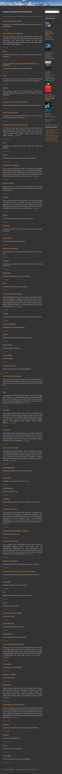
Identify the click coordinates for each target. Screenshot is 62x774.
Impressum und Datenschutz (22, 769)
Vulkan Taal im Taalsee (10, 112)
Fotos (45, 2)
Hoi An (5, 602)
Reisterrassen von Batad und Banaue (15, 102)
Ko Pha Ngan (7, 755)
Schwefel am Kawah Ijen (11, 165)
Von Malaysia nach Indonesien (13, 294)
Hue (4, 592)
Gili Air (5, 155)
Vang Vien (6, 498)
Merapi (5, 215)
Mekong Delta (7, 634)
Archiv (35, 769)
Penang (5, 313)
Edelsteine (47, 115)
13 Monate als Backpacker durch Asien (15, 125)
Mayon (5, 51)
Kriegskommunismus (10, 509)
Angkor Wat (7, 685)
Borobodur (6, 225)
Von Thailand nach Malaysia (12, 376)
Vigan (5, 75)
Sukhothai (6, 410)
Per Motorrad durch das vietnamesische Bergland (19, 571)
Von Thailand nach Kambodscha (13, 704)
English (57, 2)
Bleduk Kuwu (7, 238)
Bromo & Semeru (8, 183)
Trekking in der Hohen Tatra (52, 130)
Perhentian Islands (9, 365)
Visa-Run (6, 197)
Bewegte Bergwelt (49, 32)
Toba (4, 283)
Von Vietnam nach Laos (10, 541)
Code (40, 2)
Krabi (4, 392)
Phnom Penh (7, 664)
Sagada (5, 88)
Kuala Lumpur (7, 345)
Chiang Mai (6, 430)
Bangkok (6, 735)
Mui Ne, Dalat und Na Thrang (12, 613)
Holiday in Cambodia (10, 674)
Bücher (36, 2)
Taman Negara (7, 355)
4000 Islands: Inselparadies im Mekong (16, 531)
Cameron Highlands (9, 324)
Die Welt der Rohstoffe (50, 74)
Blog (50, 2)
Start (30, 2)
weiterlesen (18, 135)
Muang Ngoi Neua (9, 467)
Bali (4, 142)
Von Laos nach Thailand (10, 447)
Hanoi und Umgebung (10, 561)
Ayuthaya (6, 724)
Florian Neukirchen (9, 769)
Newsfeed (31, 769)
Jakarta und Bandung (10, 248)
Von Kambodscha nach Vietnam (13, 644)
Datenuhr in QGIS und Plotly (52, 135)
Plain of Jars (7, 478)
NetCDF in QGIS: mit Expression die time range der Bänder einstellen (52, 133)
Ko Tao (5, 745)
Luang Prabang (8, 488)
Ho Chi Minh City (8, 623)
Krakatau (6, 260)
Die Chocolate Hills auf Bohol (12, 21)
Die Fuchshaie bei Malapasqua (13, 33)
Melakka (6, 334)
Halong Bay (6, 582)
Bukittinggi (6, 273)
